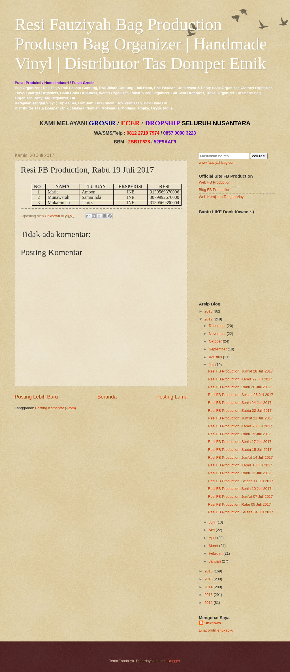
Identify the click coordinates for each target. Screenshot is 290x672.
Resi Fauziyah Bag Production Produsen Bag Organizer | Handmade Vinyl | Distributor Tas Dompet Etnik (141, 44)
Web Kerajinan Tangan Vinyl (221, 197)
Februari (215, 553)
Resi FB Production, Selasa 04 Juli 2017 (240, 512)
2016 (208, 571)
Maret (213, 546)
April (212, 538)
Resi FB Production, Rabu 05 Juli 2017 (239, 504)
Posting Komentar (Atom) (55, 408)
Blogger (173, 661)
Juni (212, 522)
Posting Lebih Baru (36, 397)
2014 (208, 587)
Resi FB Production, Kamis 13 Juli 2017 (240, 465)
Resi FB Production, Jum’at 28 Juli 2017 (240, 371)
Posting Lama (171, 397)
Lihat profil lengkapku (216, 630)
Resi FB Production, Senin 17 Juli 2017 (239, 442)
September (218, 349)
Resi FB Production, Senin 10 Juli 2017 (239, 488)
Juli (211, 365)
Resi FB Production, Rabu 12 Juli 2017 (239, 473)
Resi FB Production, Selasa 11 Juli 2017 (240, 481)
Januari (215, 561)
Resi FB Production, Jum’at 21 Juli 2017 (240, 418)
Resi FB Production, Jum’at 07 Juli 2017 (240, 496)
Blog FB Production (214, 190)
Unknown (212, 623)
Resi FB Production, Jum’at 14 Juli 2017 (240, 457)
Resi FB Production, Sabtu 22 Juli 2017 (240, 410)
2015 (208, 579)
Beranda (107, 397)
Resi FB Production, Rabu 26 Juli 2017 (239, 387)
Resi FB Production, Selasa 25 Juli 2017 (240, 395)
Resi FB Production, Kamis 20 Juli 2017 (240, 426)
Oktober (215, 341)
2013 (208, 595)
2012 (208, 602)
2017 (208, 319)
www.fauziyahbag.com (217, 162)
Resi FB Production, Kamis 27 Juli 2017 (240, 379)
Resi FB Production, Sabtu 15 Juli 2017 (240, 449)
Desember (217, 326)
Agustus (215, 357)
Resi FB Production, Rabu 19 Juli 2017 (239, 434)
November (217, 333)
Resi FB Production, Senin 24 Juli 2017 (239, 402)
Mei (212, 530)
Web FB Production (214, 182)
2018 (208, 311)
